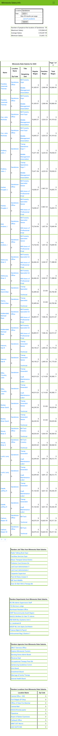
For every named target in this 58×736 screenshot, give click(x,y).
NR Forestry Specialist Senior (25, 183)
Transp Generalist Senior (24, 344)
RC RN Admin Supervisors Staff (21, 603)
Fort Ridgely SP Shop (18, 700)
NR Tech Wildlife (16, 580)
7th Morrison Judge (17, 606)
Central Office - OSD (18, 696)
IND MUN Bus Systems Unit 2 (20, 620)
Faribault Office (16, 720)
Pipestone (14, 713)
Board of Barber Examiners (20, 717)
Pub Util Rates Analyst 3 (19, 577)
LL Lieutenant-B (15, 623)
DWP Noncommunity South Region (22, 613)
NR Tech (23, 517)
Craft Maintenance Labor (25, 379)
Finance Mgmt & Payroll (18, 630)
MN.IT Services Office (18, 648)
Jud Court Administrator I (20, 570)
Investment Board (17, 672)
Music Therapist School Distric (21, 560)
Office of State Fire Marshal (20, 703)
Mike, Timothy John (4, 375)
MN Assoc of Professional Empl (25, 193)
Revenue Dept (16, 658)
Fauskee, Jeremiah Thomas (4, 86)
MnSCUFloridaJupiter (18, 710)
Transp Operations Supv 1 (24, 146)
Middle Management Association (25, 90)
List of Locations (29, 19)
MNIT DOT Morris (17, 724)
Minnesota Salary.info (11, 3)
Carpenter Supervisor (18, 573)
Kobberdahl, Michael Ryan (5, 316)
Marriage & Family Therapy (20, 675)
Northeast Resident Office (19, 609)
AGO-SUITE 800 (16, 727)
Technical (24, 295)
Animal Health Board (18, 679)
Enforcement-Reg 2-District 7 (20, 633)
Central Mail (15, 706)
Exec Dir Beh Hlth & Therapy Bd (22, 584)
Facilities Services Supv (19, 556)
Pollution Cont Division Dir (20, 563)
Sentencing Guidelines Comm (21, 665)
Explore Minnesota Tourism (20, 651)
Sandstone (15, 149)
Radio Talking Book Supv (19, 553)
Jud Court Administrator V (20, 567)
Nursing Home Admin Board (21, 655)
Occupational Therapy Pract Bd (22, 661)
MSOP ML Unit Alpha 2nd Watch (21, 627)
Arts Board (15, 668)
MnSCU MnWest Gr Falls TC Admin (22, 616)
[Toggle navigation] (53, 3)
